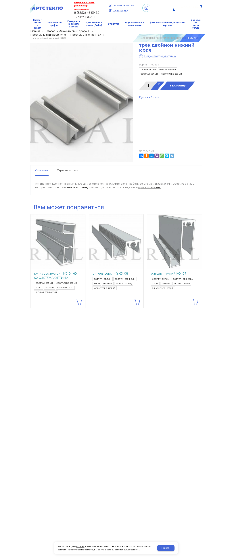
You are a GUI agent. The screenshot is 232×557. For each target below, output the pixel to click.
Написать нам (120, 10)
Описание (42, 170)
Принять (166, 548)
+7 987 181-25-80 (86, 17)
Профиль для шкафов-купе (48, 34)
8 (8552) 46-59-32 (86, 12)
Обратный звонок (123, 5)
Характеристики (67, 170)
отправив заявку (78, 187)
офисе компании (149, 187)
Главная (35, 31)
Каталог (50, 31)
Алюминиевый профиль (74, 31)
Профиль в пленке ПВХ (85, 34)
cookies (80, 546)
